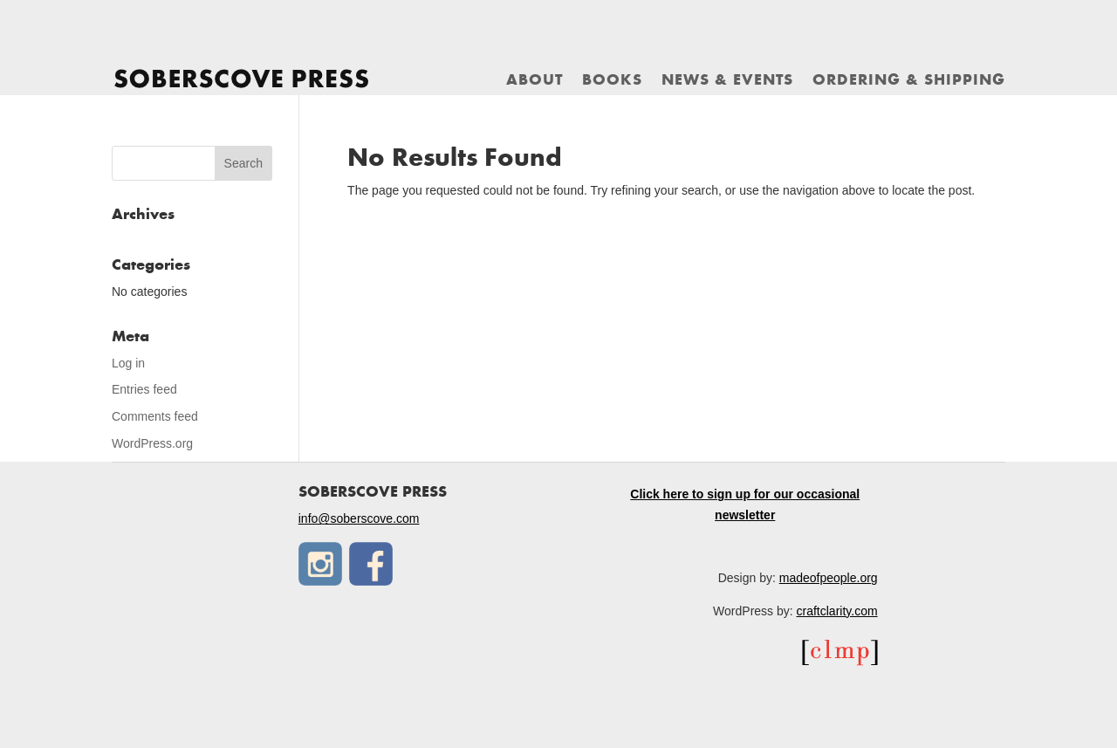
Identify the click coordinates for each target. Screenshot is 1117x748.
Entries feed (144, 389)
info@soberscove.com (359, 518)
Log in (128, 363)
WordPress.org (152, 443)
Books (612, 81)
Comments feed (155, 416)
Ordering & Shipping (908, 81)
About (534, 81)
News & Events (727, 81)
